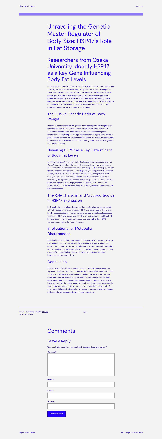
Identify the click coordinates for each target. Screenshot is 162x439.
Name (50, 379)
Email (50, 390)
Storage (45, 312)
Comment (52, 352)
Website (50, 401)
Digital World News (27, 6)
